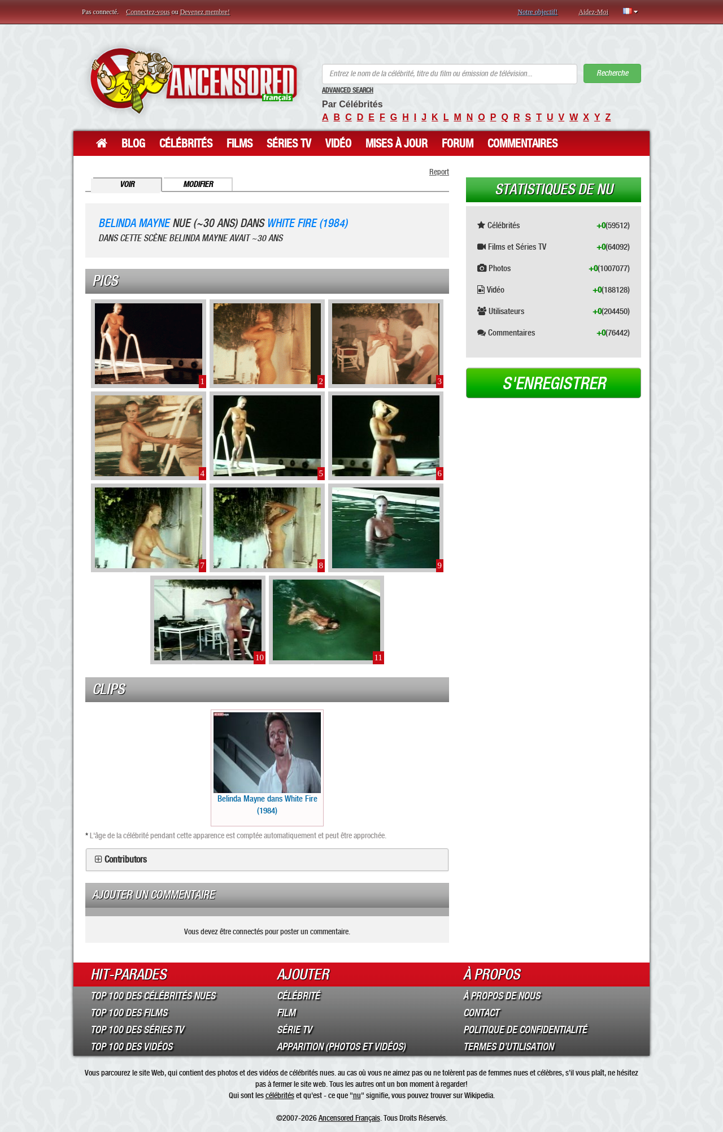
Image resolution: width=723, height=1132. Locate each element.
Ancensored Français (349, 1117)
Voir (127, 184)
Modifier (198, 184)
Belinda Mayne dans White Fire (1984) (267, 764)
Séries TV (289, 143)
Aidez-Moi (593, 12)
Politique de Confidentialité (525, 1030)
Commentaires (522, 143)
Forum (457, 143)
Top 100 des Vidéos (131, 1046)
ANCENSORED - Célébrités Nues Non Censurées (193, 80)
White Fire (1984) (307, 223)
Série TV (294, 1030)
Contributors (125, 860)
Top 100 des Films (128, 1013)
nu (357, 1095)
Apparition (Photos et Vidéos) (341, 1046)
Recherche (612, 73)
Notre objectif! (537, 12)
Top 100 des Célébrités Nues (152, 996)
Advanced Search (347, 90)
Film (286, 1013)
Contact (481, 1013)
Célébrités (185, 143)
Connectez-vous (147, 12)
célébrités (279, 1095)
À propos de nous (501, 996)
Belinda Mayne (133, 223)
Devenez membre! (205, 12)
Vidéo (338, 143)
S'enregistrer (554, 383)
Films (239, 143)
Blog (133, 143)
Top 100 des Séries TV (137, 1030)
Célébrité (298, 996)
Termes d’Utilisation (508, 1046)
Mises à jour (396, 143)
